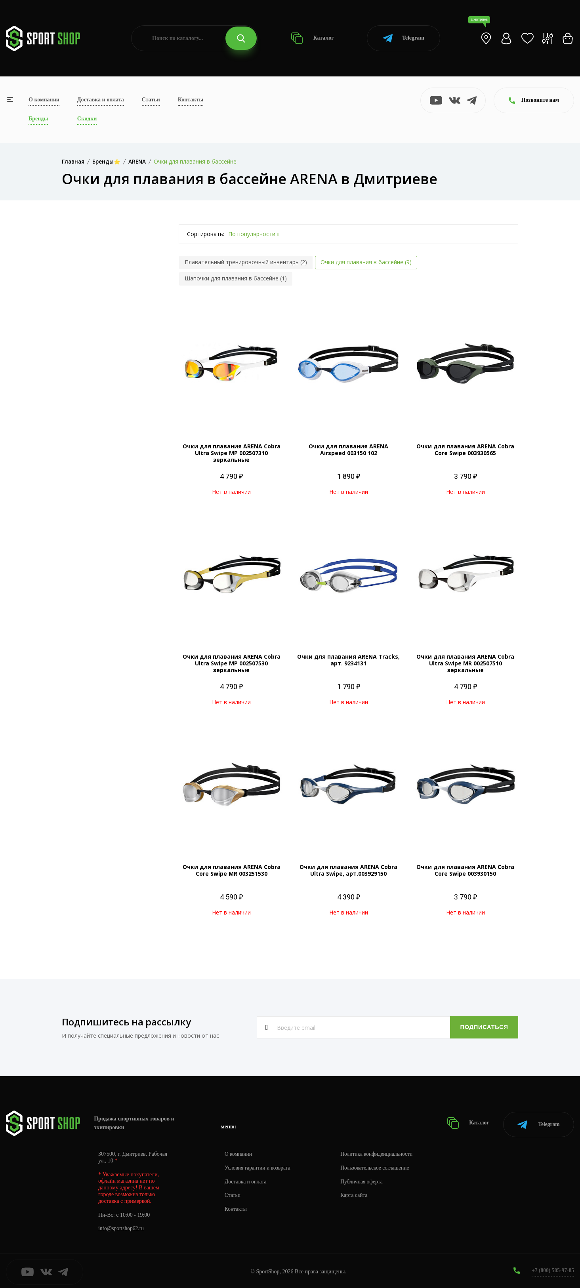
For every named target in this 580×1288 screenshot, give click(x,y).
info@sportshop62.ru (121, 1226)
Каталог (312, 38)
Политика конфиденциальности (380, 1152)
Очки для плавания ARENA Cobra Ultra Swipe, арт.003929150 (348, 870)
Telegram (403, 38)
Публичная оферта (365, 1179)
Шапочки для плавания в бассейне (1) (236, 278)
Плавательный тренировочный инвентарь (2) (246, 262)
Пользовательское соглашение (378, 1165)
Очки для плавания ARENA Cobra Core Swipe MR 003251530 (231, 870)
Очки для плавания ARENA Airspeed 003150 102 (348, 449)
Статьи (151, 100)
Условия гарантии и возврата (259, 1165)
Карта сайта (357, 1193)
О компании (44, 100)
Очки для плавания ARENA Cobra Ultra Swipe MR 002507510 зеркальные (465, 663)
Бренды (38, 119)
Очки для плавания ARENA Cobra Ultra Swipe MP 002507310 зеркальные (231, 452)
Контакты (190, 100)
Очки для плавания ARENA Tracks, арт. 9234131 (348, 660)
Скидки (87, 119)
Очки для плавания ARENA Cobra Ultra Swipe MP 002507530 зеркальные (231, 663)
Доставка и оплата (100, 100)
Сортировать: (205, 234)
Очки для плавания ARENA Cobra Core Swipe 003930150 (465, 870)
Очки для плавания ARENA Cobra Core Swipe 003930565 (465, 449)
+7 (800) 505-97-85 (552, 1268)
